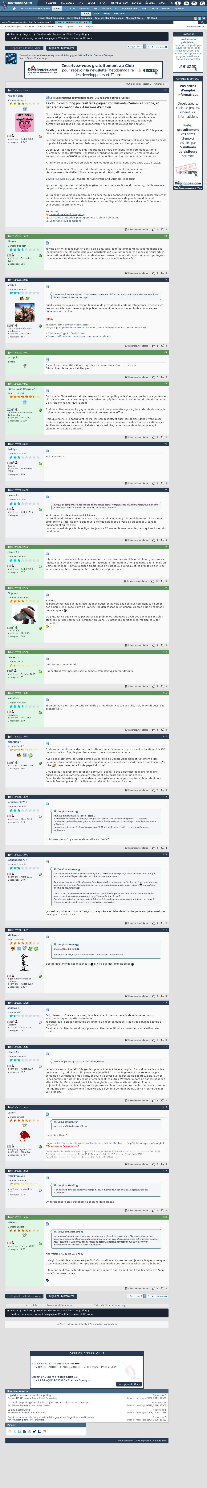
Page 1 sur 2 (136, 46)
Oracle (96, 13)
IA (65, 8)
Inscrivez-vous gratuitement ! (73, 22)
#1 (165, 90)
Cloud (57, 8)
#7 (165, 489)
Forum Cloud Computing (51, 18)
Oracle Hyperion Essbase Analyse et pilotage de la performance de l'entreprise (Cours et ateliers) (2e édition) (85, 326)
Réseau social (44, 26)
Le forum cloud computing (65, 221)
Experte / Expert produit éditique (54, 1376)
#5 (165, 383)
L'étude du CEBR (66, 179)
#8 (165, 546)
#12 (165, 736)
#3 (165, 279)
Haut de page (159, 1440)
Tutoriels (67, 3)
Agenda (70, 26)
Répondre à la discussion (24, 48)
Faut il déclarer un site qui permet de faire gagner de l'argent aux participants (50, 1417)
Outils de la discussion (137, 84)
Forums (51, 3)
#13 (165, 796)
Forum (14, 34)
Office (155, 8)
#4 (165, 352)
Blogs (91, 3)
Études (150, 3)
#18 (165, 1107)
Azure (106, 13)
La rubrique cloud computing (67, 214)
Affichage (159, 84)
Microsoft (84, 8)
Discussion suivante (102, 1324)
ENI (144, 328)
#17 (165, 1046)
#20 (165, 1217)
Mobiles (166, 8)
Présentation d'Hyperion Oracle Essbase (66, 333)
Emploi (136, 3)
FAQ (80, 3)
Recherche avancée (195, 26)
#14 (165, 854)
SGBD (145, 8)
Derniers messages (11, 26)
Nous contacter (125, 1440)
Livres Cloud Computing (79, 18)
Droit (163, 3)
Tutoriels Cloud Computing (109, 18)
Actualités (31, 1305)
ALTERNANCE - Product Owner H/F (55, 1363)
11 (157, 581)
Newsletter (119, 3)
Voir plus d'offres (129, 1384)
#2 (165, 236)
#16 (165, 1002)
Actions (28, 26)
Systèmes (179, 8)
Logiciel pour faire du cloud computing (29, 1395)
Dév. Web (106, 8)
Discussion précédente (73, 1324)
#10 (165, 651)
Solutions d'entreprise (49, 34)
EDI (116, 8)
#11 (165, 692)
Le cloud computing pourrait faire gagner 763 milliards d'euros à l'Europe (72, 55)
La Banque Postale (51, 1380)
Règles (89, 26)
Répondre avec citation (136, 229)
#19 (165, 1170)
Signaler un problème (62, 47)
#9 (165, 587)
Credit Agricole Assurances (59, 1367)
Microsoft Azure (134, 18)
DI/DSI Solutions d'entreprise (34, 8)
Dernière (162, 46)
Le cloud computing (18, 1410)
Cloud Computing (76, 34)
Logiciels (27, 34)
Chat (103, 3)
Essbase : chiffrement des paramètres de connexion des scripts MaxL (79, 336)
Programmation (130, 8)
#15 (165, 929)
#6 (165, 443)
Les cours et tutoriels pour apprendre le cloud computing (84, 217)
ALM (72, 8)
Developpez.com (143, 1440)
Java (94, 8)
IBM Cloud (118, 13)
